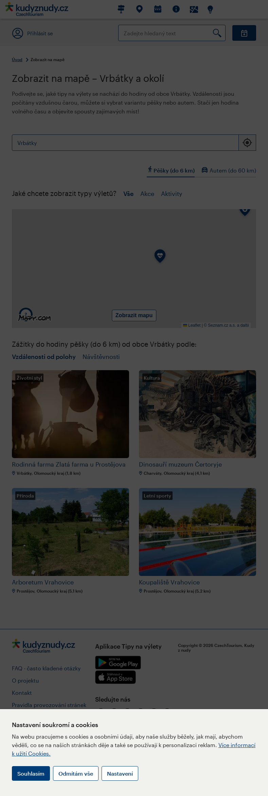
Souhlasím (30, 773)
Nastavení (120, 773)
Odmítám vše (75, 773)
